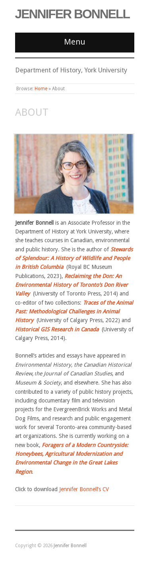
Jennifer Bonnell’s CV (84, 489)
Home (41, 88)
